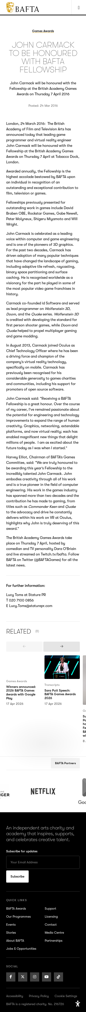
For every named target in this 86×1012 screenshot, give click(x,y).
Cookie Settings (66, 996)
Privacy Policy (39, 996)
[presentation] (24, 647)
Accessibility (14, 996)
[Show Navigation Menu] (78, 7)
